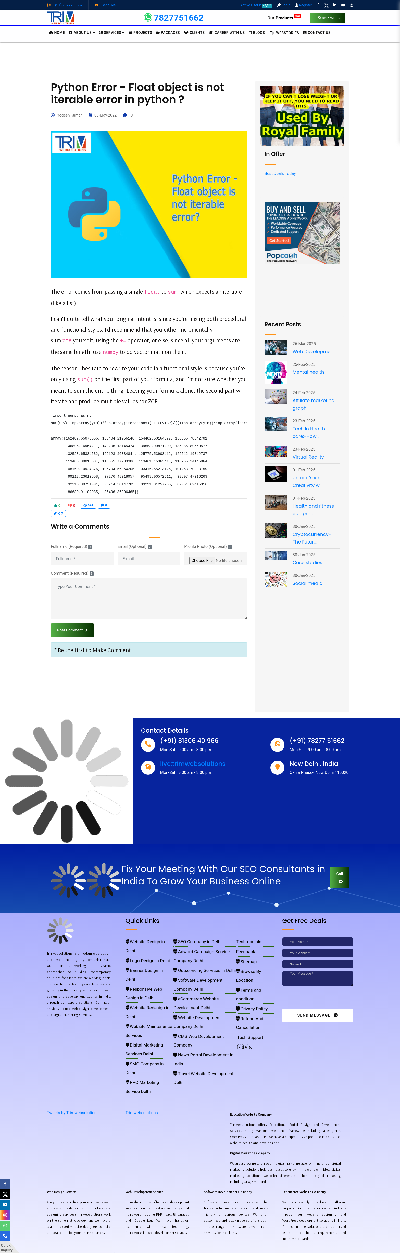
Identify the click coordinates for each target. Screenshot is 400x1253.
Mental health (308, 372)
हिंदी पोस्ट (243, 1000)
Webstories (284, 33)
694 (88, 505)
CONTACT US (317, 33)
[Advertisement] (200, 60)
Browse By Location (252, 963)
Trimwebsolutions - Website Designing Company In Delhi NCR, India (198, 1242)
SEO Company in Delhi (191, 940)
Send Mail (106, 5)
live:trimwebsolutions (193, 763)
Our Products (284, 17)
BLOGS (257, 33)
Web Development (314, 351)
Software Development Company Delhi (202, 963)
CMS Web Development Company (198, 985)
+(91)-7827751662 (65, 5)
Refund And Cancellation (256, 985)
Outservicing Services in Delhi (196, 955)
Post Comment (72, 630)
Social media (307, 583)
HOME (57, 33)
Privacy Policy (248, 977)
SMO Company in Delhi (143, 992)
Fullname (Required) (71, 546)
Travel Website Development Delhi (199, 1000)
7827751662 (329, 18)
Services (112, 33)
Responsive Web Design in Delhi (149, 963)
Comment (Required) (72, 573)
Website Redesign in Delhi (145, 970)
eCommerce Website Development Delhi (203, 970)
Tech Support (247, 992)
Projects (140, 33)
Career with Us (227, 33)
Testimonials (246, 940)
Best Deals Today (280, 173)
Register (303, 5)
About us (82, 33)
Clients (194, 33)
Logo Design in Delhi (141, 948)
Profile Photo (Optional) (208, 546)
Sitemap (245, 955)
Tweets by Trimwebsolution (72, 1039)
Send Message (317, 1015)
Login (283, 5)
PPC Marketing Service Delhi (146, 1000)
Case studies (307, 562)
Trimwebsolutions (142, 1039)
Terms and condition (253, 970)
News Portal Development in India (198, 992)
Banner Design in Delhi (142, 955)
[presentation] (317, 999)
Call (339, 877)
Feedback (244, 948)
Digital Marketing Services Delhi (148, 985)
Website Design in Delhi (143, 940)
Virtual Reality (308, 457)
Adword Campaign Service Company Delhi (204, 948)
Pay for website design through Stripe (200, 1235)
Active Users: (256, 5)
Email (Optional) (135, 546)
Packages (168, 33)
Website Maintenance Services (148, 977)
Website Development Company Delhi (201, 977)
